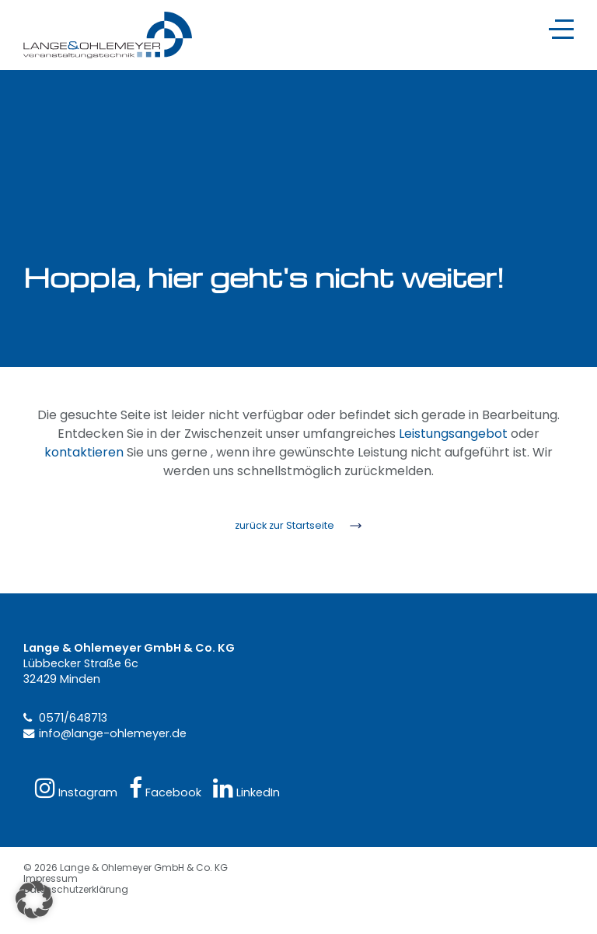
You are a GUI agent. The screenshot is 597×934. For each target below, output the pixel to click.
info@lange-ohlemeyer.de (113, 733)
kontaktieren (84, 452)
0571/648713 (73, 718)
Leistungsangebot (453, 434)
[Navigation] (561, 29)
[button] (34, 900)
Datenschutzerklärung (75, 889)
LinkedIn (246, 788)
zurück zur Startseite (284, 525)
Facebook (165, 788)
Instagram (76, 788)
